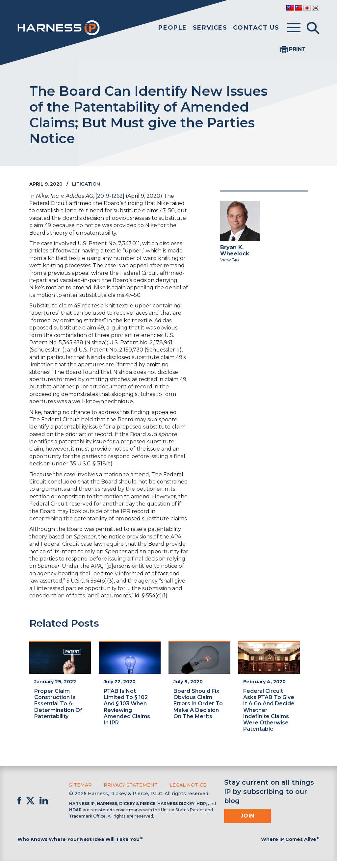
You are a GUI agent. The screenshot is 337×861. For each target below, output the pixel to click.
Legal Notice (187, 785)
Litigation (86, 184)
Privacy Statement (131, 785)
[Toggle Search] (313, 28)
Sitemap (80, 785)
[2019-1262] (109, 196)
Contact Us (256, 27)
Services (210, 27)
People (172, 27)
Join (247, 816)
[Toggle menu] (293, 28)
